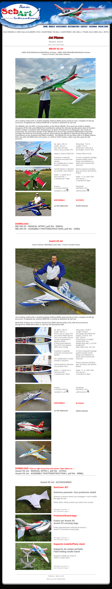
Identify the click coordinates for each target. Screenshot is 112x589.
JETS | (106, 32)
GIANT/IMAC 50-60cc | (51, 32)
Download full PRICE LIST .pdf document (82, 188)
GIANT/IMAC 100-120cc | (71, 32)
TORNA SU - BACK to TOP (56, 576)
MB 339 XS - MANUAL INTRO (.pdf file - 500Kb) (39, 226)
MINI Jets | (98, 32)
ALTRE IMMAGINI (61, 206)
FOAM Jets (87, 32)
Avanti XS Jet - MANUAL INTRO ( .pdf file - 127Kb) (40, 471)
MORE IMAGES (82, 206)
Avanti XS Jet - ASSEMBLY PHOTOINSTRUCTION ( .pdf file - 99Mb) (49, 473)
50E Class (21, 32)
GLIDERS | (31, 32)
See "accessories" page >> (61, 539)
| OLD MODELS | (10, 32)
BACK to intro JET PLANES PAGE (56, 579)
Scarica (57, 186)
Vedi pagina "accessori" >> (61, 538)
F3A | (39, 32)
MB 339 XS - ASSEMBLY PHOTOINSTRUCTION (39, 229)
